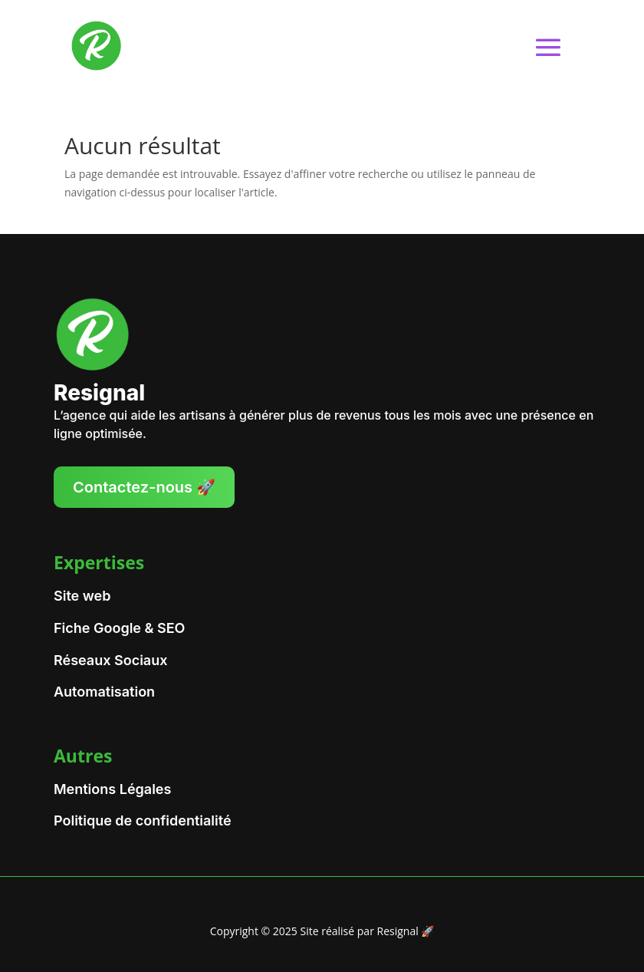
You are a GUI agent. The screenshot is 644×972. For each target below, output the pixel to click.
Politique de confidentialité (143, 820)
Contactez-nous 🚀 (144, 487)
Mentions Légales (112, 789)
